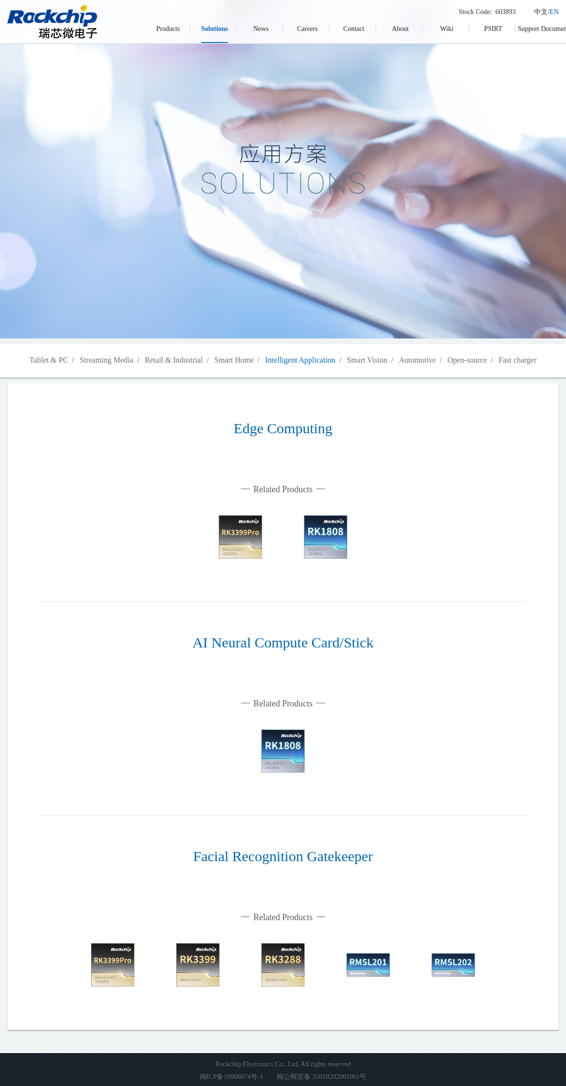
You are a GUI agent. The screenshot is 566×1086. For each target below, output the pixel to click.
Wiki (446, 28)
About (400, 28)
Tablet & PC (49, 360)
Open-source (467, 360)
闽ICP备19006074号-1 (231, 1076)
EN (554, 11)
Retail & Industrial (174, 360)
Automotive (417, 360)
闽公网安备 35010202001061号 (322, 1076)
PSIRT (493, 28)
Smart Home (233, 360)
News (260, 28)
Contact (354, 28)
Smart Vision (367, 360)
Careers (307, 28)
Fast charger (517, 360)
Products (168, 28)
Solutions (214, 28)
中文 (541, 11)
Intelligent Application (300, 360)
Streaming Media (107, 360)
